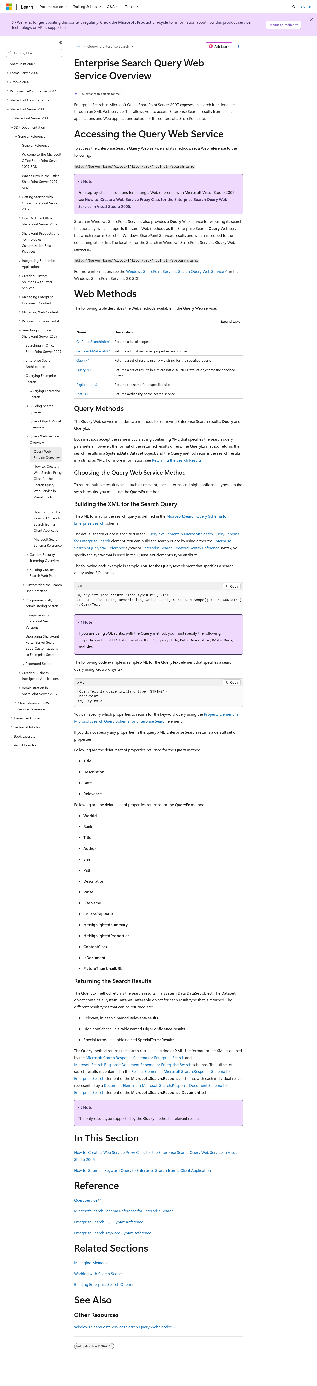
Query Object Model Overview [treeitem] (45, 424)
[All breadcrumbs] (78, 46)
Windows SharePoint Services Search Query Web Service (175, 271)
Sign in (306, 6)
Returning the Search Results (177, 459)
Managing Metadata (91, 1262)
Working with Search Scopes (98, 1273)
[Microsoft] (9, 6)
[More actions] (238, 46)
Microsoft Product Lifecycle (143, 22)
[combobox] (34, 53)
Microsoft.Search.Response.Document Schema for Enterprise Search (132, 1064)
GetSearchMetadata (91, 351)
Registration (85, 384)
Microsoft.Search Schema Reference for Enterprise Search (124, 1210)
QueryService (85, 1200)
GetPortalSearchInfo (91, 341)
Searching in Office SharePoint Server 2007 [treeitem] (44, 348)
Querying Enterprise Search (108, 46)
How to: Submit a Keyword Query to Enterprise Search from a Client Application (142, 1170)
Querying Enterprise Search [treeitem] (45, 393)
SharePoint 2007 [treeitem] (22, 63)
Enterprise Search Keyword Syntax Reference (180, 547)
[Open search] (294, 6)
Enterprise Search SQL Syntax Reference (108, 1221)
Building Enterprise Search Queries (104, 1284)
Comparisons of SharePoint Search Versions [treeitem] (39, 621)
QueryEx (82, 369)
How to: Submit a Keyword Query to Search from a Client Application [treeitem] (47, 521)
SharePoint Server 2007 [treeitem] (32, 118)
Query (81, 360)
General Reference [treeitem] (35, 145)
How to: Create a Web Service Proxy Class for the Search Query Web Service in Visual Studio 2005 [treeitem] (48, 484)
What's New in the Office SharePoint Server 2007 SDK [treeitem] (40, 181)
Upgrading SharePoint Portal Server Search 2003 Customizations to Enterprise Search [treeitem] (42, 645)
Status (81, 393)
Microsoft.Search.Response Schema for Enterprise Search (135, 1057)
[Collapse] (60, 42)
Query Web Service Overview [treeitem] (47, 454)
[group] (158, 600)
